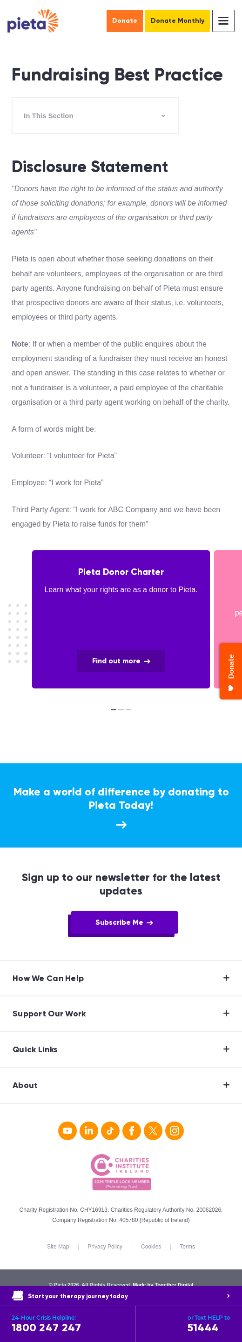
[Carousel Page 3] (128, 710)
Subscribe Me (119, 922)
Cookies (151, 1246)
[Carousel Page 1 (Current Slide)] (113, 710)
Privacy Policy (104, 1246)
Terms (187, 1246)
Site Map (58, 1246)
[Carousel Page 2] (121, 710)
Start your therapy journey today (129, 1296)
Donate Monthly (177, 21)
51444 (209, 1324)
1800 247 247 (70, 1324)
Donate (124, 21)
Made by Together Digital (163, 1285)
